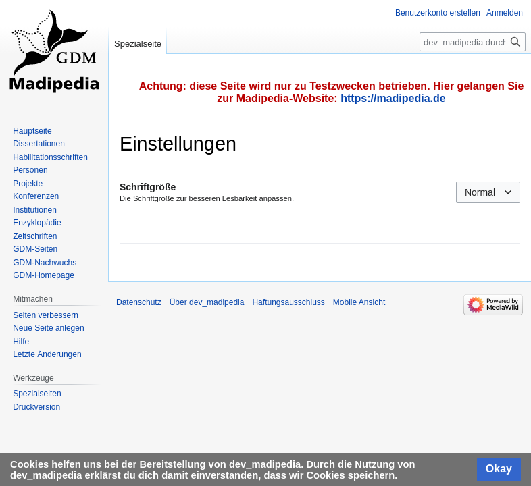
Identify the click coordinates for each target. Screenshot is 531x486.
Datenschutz (138, 302)
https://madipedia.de (393, 98)
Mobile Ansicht (359, 302)
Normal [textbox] (480, 192)
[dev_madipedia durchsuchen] (473, 41)
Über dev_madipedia (207, 302)
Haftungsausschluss (288, 302)
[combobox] (488, 192)
